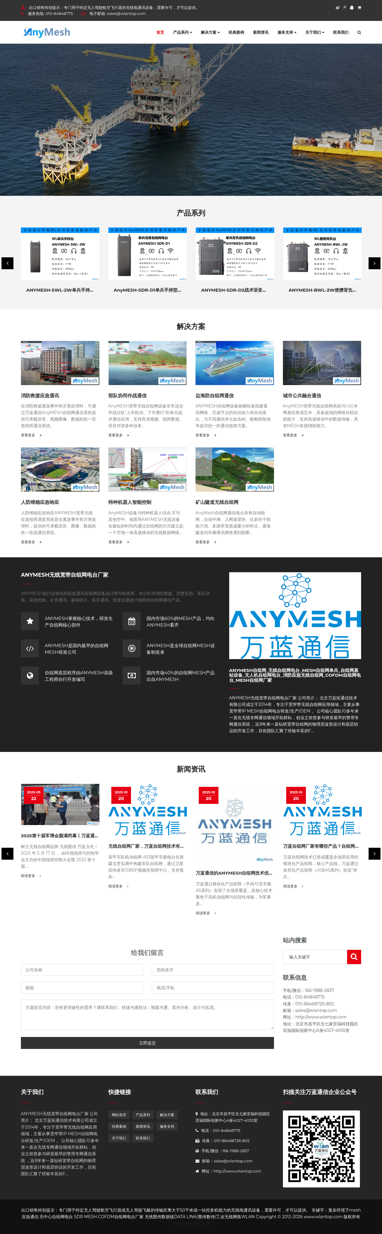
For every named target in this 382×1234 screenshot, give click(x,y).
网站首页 (119, 1115)
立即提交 (147, 1043)
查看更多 (31, 435)
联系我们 (341, 32)
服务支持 (287, 32)
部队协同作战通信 (127, 395)
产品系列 (182, 32)
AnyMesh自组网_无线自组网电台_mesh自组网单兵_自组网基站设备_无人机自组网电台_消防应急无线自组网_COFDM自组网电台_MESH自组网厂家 (295, 675)
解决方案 (210, 32)
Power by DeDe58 (191, 1223)
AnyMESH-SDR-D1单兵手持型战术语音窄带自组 (163, 290)
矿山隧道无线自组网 (216, 502)
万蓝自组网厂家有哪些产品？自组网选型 (323, 846)
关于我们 (314, 32)
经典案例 (236, 32)
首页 (160, 32)
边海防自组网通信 (214, 395)
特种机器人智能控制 (129, 502)
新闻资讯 (261, 32)
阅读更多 (31, 875)
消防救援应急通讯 (40, 395)
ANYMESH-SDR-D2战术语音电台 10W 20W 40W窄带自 (261, 290)
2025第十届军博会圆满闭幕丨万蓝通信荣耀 (64, 835)
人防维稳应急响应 (40, 502)
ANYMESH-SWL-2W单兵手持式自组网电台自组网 (78, 290)
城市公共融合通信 (302, 395)
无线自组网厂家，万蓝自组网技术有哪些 (148, 846)
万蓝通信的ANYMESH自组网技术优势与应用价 (243, 873)
